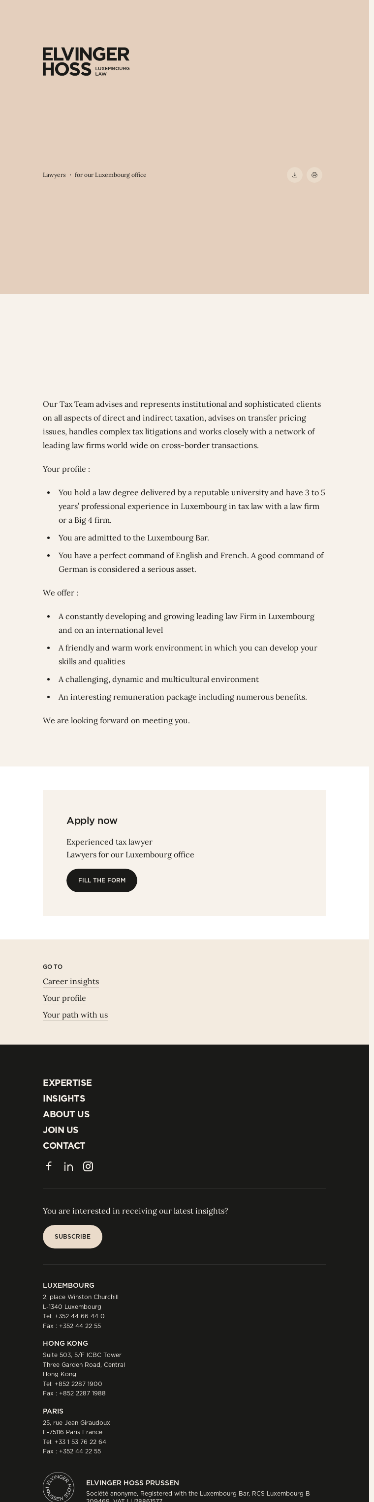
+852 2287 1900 (78, 1384)
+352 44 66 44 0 (80, 1316)
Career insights (71, 981)
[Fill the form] (101, 880)
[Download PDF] (295, 175)
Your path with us (75, 1015)
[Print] (314, 175)
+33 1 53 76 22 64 (80, 1441)
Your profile (64, 998)
